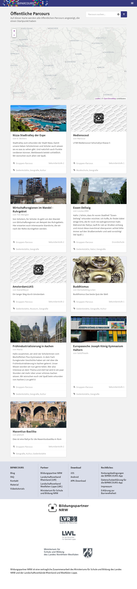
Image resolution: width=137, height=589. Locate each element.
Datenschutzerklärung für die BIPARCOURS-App (113, 481)
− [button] (14, 35)
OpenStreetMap (110, 99)
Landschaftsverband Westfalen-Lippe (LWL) (51, 485)
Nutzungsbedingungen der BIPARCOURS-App (112, 474)
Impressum (106, 486)
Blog (12, 473)
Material (14, 484)
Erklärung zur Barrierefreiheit (108, 492)
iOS (72, 473)
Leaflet (97, 99)
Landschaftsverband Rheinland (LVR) (50, 478)
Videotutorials (17, 488)
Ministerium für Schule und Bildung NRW (51, 492)
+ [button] (14, 31)
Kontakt (14, 480)
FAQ (12, 476)
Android (75, 476)
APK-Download (78, 480)
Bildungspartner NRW (51, 473)
